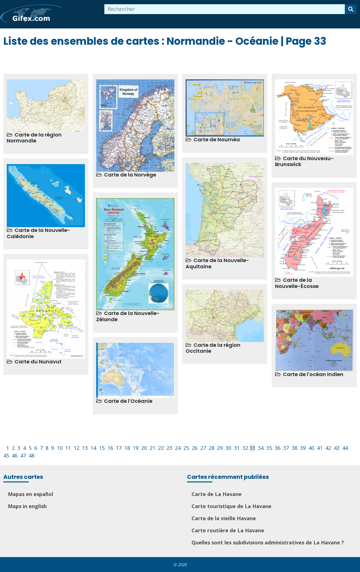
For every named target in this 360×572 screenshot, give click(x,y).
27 (203, 447)
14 (93, 447)
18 (127, 447)
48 (31, 455)
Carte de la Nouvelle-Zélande (128, 316)
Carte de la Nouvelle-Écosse (297, 283)
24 (178, 447)
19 (135, 447)
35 (269, 447)
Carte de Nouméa (217, 139)
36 (277, 447)
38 (294, 447)
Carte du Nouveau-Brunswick (304, 161)
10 (59, 447)
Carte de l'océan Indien (313, 374)
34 (261, 447)
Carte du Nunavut (38, 361)
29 (220, 447)
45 (6, 455)
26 (194, 447)
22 (161, 447)
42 (328, 447)
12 (76, 447)
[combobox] (224, 9)
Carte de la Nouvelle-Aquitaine (217, 263)
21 (152, 447)
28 (211, 447)
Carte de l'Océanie (128, 401)
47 (23, 455)
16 (110, 447)
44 (345, 447)
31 (237, 447)
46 (14, 455)
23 (169, 447)
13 (85, 447)
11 (68, 447)
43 (336, 447)
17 (119, 447)
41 (320, 447)
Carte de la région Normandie (34, 137)
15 (102, 447)
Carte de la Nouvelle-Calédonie (38, 233)
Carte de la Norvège (130, 174)
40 (311, 447)
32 (245, 447)
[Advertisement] (105, 59)
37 (286, 447)
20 (144, 447)
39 (303, 447)
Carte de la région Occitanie (213, 348)
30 (228, 447)
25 (186, 447)
